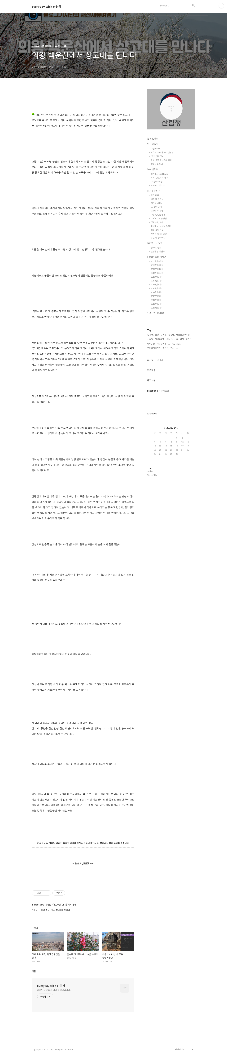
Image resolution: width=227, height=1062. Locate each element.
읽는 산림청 (152, 144)
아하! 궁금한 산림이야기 (161, 160)
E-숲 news (155, 148)
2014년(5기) (156, 292)
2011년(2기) (156, 303)
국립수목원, (162, 343)
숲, (177, 348)
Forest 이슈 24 (158, 185)
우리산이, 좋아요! (155, 312)
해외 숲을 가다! (157, 230)
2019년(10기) (157, 272)
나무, (149, 343)
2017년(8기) (156, 280)
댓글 (34, 971)
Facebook (152, 390)
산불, (178, 343)
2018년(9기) (156, 276)
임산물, (171, 334)
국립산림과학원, (183, 334)
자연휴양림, (160, 339)
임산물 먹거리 (157, 210)
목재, (182, 339)
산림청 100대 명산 (159, 233)
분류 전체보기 (153, 138)
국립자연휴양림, (154, 348)
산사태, (150, 334)
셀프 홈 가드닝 (157, 199)
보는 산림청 (152, 169)
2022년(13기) (157, 261)
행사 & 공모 (156, 247)
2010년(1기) (156, 307)
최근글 (150, 359)
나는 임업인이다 (158, 214)
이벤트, (189, 339)
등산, (172, 348)
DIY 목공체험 (156, 202)
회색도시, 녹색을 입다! (161, 226)
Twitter (165, 390)
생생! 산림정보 (157, 156)
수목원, (164, 334)
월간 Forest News (159, 173)
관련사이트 (180, 1049)
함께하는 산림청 (154, 243)
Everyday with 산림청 (46, 6)
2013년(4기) (156, 296)
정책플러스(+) (157, 164)
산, (154, 343)
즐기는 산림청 (153, 190)
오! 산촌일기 (156, 206)
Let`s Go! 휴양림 (159, 218)
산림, (176, 339)
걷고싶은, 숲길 (157, 222)
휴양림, (166, 348)
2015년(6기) (156, 288)
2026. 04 (171, 427)
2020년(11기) (157, 268)
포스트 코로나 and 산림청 (162, 152)
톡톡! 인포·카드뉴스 (159, 177)
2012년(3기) (156, 299)
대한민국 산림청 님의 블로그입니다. (54, 989)
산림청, (150, 339)
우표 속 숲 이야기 (158, 237)
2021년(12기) (157, 265)
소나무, (169, 339)
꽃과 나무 (155, 195)
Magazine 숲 (156, 181)
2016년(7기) (156, 284)
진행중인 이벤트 (158, 251)
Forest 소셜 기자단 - (157, 256)
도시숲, (171, 343)
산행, (157, 334)
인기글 (160, 359)
